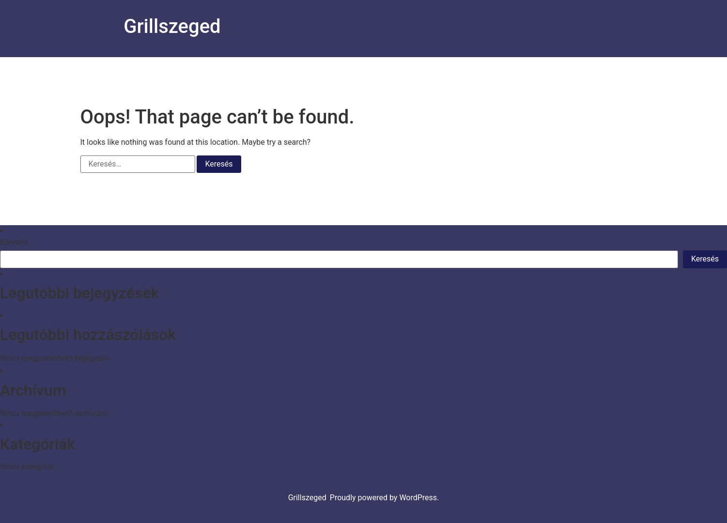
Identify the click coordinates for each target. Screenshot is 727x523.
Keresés (14, 242)
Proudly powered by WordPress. (384, 497)
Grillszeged (172, 26)
